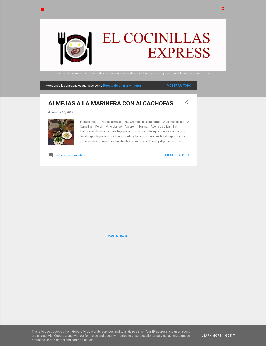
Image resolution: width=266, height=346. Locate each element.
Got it (230, 335)
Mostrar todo (179, 85)
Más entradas (118, 236)
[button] (186, 102)
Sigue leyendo (177, 155)
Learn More (211, 335)
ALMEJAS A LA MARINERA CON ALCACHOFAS (110, 103)
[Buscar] (223, 9)
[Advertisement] (213, 141)
